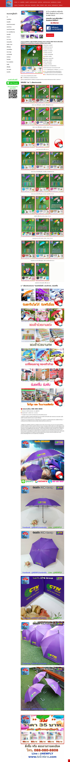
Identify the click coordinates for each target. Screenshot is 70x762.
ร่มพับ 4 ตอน (27, 5)
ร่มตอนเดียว (33, 5)
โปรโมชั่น (42, 5)
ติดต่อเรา (61, 5)
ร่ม (18, 2)
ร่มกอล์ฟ (59, 2)
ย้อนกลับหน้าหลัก (50, 35)
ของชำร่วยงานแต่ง (33, 2)
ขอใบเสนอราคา (55, 5)
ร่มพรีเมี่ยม (22, 2)
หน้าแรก (15, 2)
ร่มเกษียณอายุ (53, 2)
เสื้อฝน (38, 5)
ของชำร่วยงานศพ (46, 2)
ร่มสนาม (16, 5)
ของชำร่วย (40, 2)
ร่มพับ (46, 5)
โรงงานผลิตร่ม (21, 5)
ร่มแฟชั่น (27, 2)
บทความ (49, 5)
